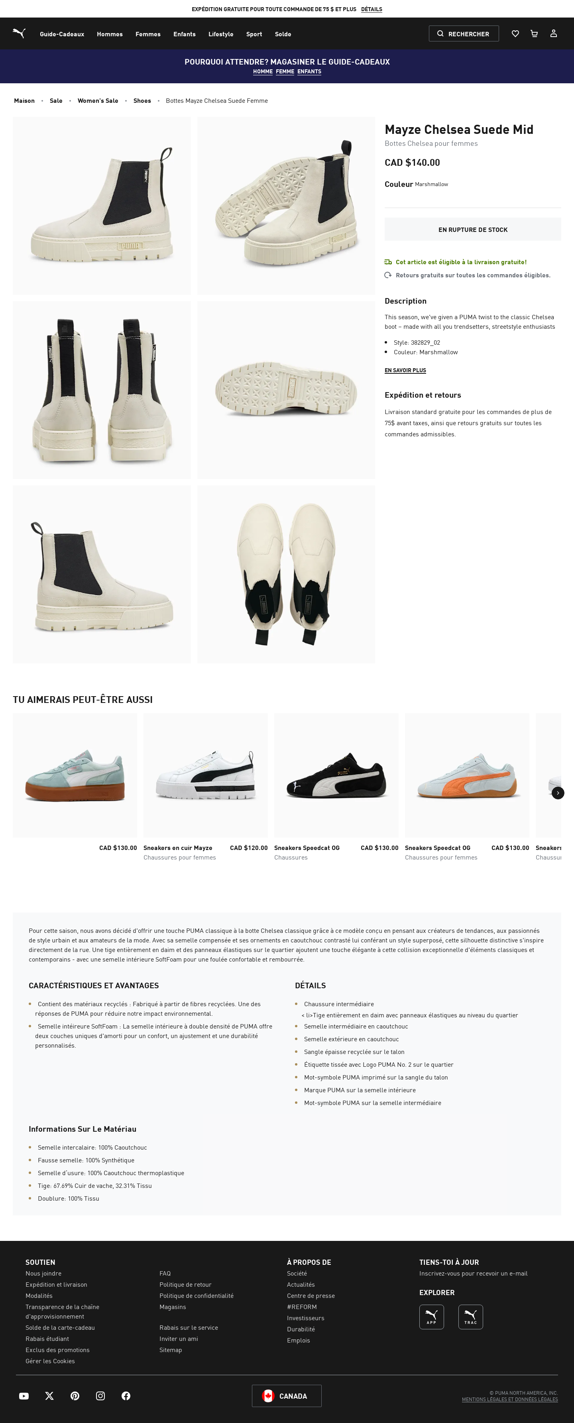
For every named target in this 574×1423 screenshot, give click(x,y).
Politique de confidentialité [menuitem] (196, 1295)
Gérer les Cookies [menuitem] (50, 1360)
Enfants (309, 71)
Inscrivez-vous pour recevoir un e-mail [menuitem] (473, 1273)
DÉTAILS (371, 9)
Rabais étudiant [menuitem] (47, 1338)
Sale (56, 100)
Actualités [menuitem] (301, 1284)
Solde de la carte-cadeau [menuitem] (60, 1327)
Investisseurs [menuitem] (305, 1317)
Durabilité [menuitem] (301, 1328)
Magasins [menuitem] (172, 1306)
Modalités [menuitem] (39, 1295)
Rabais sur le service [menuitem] (188, 1327)
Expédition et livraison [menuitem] (56, 1284)
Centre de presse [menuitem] (311, 1295)
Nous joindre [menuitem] (43, 1273)
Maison (24, 100)
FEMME (285, 71)
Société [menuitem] (297, 1273)
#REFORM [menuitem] (302, 1306)
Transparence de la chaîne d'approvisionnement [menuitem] (62, 1311)
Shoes (142, 100)
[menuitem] (61, 33)
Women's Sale (98, 100)
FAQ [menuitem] (165, 1273)
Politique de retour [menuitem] (185, 1284)
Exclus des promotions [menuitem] (58, 1349)
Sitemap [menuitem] (170, 1349)
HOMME (263, 71)
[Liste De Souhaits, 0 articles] (515, 33)
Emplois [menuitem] (298, 1339)
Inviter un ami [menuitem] (178, 1338)
